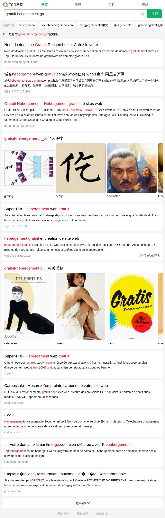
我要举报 (101, 513)
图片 (111, 5)
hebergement (27, 25)
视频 (145, 5)
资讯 (78, 5)
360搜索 (14, 5)
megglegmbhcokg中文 (94, 25)
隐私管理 (82, 513)
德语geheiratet (123, 25)
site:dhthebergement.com (57, 25)
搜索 (154, 14)
